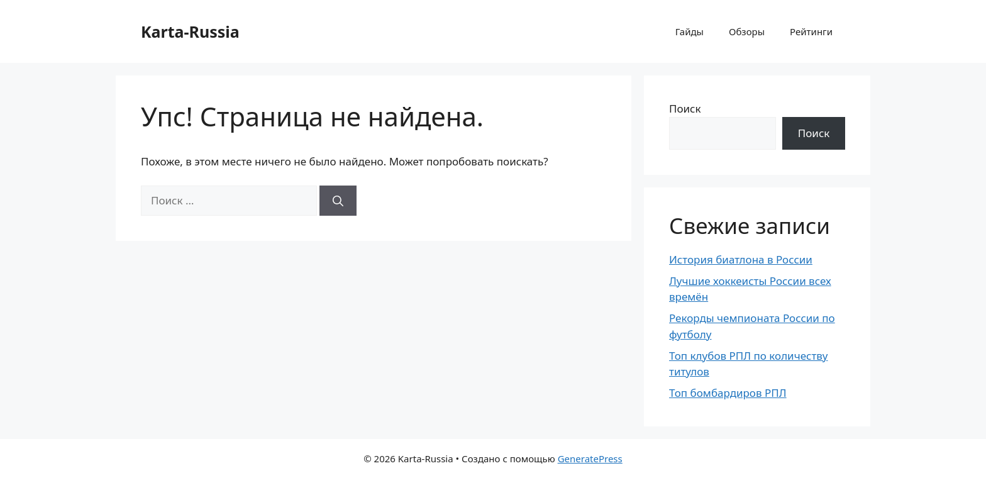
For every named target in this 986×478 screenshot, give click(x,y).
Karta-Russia (190, 31)
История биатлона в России (740, 259)
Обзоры (747, 31)
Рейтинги (811, 31)
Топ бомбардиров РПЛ (728, 393)
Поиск (685, 108)
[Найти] (338, 201)
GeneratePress (590, 458)
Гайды (689, 31)
